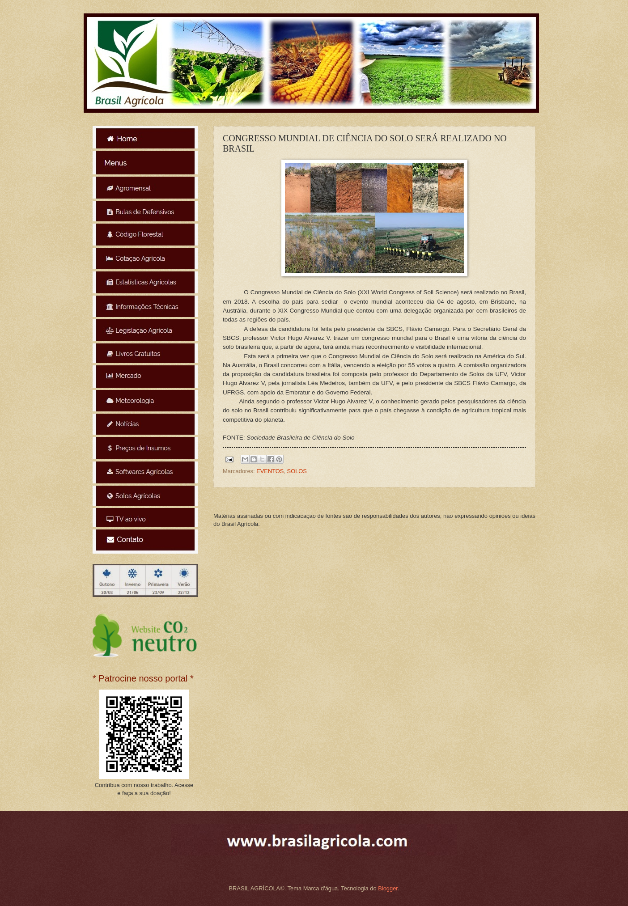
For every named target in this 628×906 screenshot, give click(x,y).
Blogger (388, 888)
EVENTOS (270, 471)
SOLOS (297, 471)
